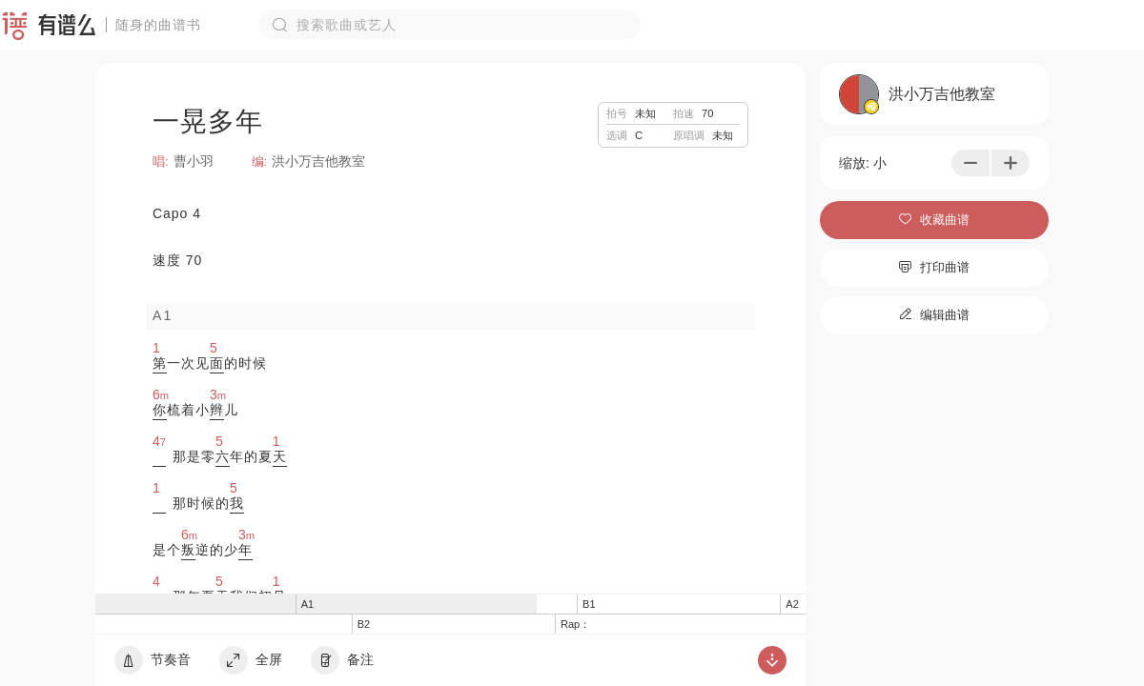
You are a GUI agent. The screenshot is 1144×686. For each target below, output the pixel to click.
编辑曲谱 (934, 315)
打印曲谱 (934, 267)
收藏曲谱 (934, 219)
